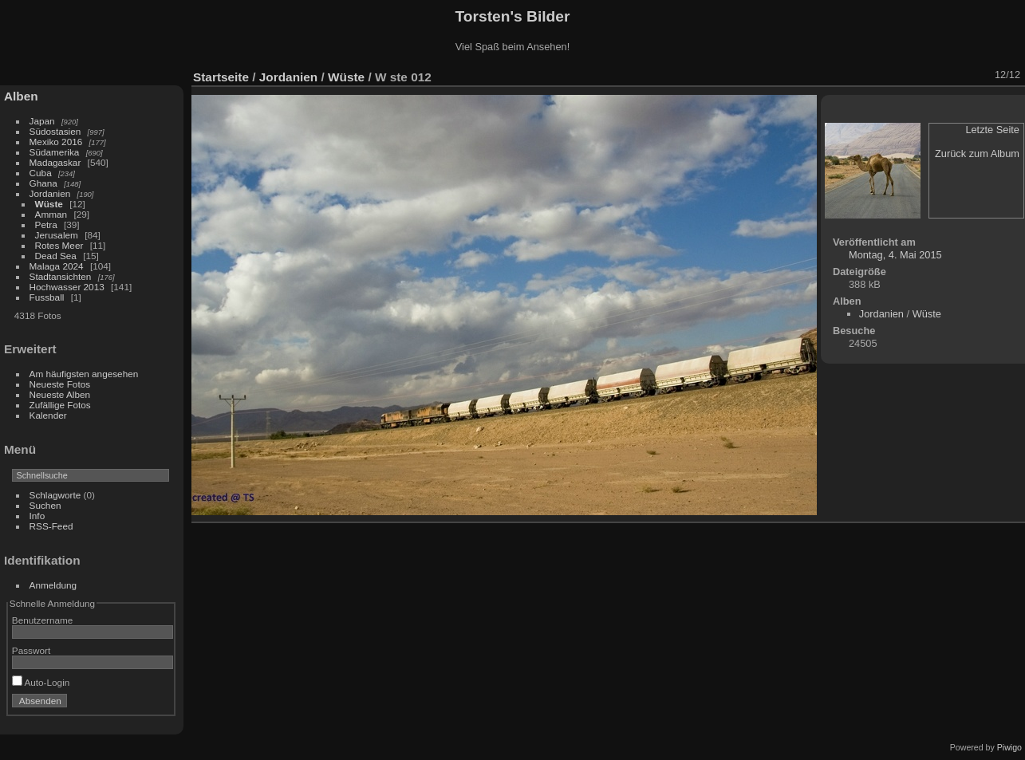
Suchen (45, 505)
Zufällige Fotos (60, 405)
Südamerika (55, 152)
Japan (42, 121)
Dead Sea (56, 255)
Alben (21, 96)
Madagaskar (55, 162)
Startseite (221, 77)
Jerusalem (56, 235)
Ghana (43, 183)
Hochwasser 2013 (67, 287)
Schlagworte (55, 495)
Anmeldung (53, 585)
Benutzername (42, 620)
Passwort (31, 650)
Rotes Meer (59, 245)
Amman (51, 214)
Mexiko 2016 (56, 141)
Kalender (48, 415)
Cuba (41, 172)
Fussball (47, 297)
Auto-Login (41, 682)
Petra (46, 224)
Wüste (49, 204)
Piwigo (1009, 747)
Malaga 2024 (58, 266)
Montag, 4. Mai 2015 (895, 255)
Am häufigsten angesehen (84, 373)
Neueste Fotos (60, 384)
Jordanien (50, 193)
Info (37, 515)
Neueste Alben (60, 394)
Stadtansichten (61, 276)
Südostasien (55, 131)
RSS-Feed (51, 526)
